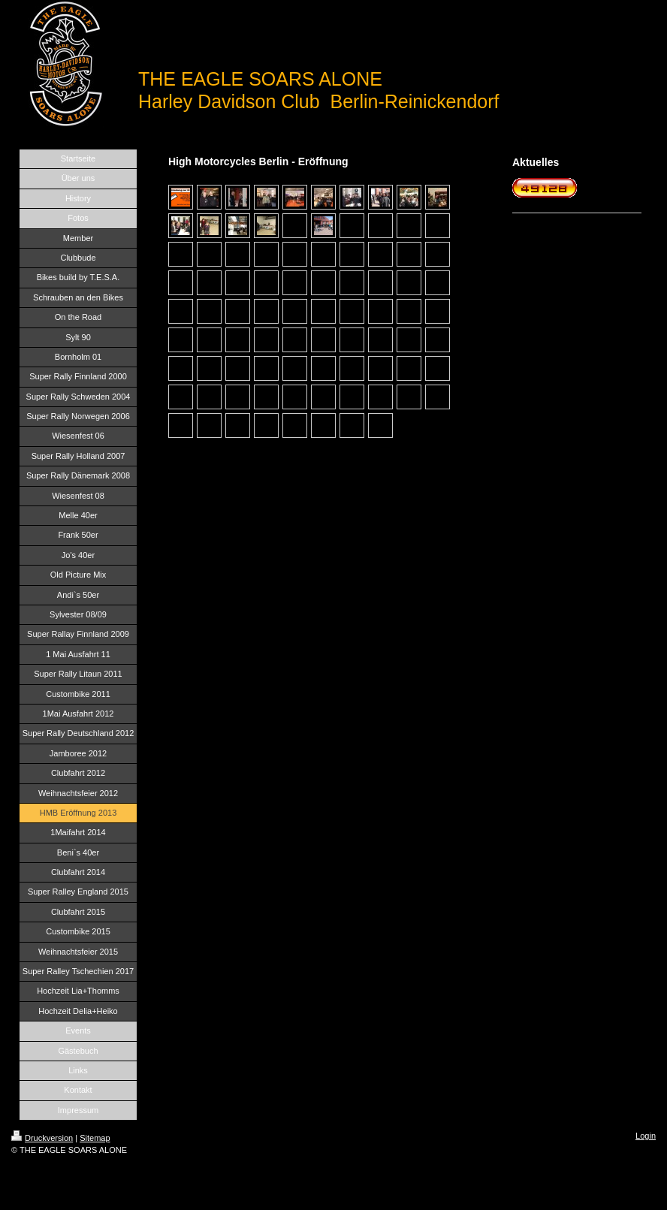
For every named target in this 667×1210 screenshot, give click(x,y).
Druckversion (42, 1137)
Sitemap (95, 1137)
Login (645, 1135)
